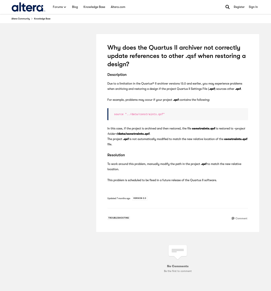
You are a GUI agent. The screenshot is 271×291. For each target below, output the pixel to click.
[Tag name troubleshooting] (118, 218)
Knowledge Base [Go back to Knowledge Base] (42, 18)
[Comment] (239, 218)
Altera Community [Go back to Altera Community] (20, 18)
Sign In (253, 7)
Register (239, 7)
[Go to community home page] (28, 7)
